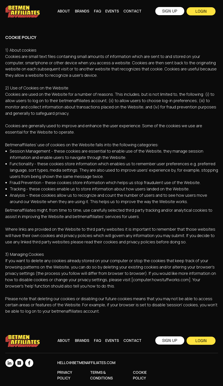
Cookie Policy (140, 375)
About (64, 11)
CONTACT (132, 11)
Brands (82, 11)
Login (201, 11)
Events (112, 11)
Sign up (169, 11)
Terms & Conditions (101, 375)
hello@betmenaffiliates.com (86, 362)
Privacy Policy (64, 375)
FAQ (97, 11)
